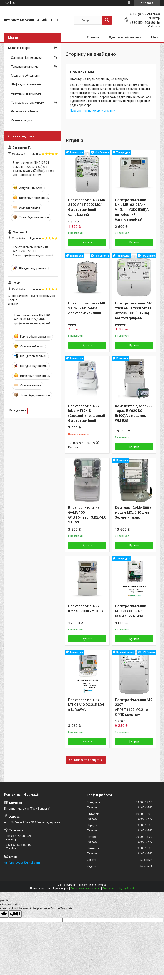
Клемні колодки (21, 120)
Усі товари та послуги (84, 760)
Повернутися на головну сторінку (92, 110)
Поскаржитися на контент (86, 888)
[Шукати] (107, 20)
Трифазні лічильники (25, 66)
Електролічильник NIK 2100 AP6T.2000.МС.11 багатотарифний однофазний (86, 207)
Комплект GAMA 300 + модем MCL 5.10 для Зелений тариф (133, 513)
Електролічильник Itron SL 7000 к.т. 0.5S (85, 608)
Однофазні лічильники (125, 37)
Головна (93, 37)
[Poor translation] (15, 914)
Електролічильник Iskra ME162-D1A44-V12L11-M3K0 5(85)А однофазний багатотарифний (131, 209)
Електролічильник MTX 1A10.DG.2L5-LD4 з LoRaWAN (86, 705)
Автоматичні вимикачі (26, 93)
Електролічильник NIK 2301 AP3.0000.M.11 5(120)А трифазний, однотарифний (32, 319)
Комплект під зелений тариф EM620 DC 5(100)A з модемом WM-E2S (134, 413)
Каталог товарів (19, 48)
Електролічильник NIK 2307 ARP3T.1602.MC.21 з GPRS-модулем (133, 707)
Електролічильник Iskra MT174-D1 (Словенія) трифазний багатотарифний (86, 413)
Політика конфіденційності (118, 888)
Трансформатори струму (28, 102)
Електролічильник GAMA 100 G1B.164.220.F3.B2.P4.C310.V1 (87, 515)
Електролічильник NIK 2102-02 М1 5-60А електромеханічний (86, 308)
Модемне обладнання (26, 75)
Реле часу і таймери (24, 111)
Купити (87, 242)
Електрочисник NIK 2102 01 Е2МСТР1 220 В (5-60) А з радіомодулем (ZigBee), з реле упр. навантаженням (33, 168)
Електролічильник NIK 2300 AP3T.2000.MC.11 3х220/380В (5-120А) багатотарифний (133, 310)
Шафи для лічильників (26, 84)
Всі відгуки (16, 410)
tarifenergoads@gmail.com (22, 862)
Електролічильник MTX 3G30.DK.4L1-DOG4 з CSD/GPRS (130, 611)
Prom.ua (101, 884)
